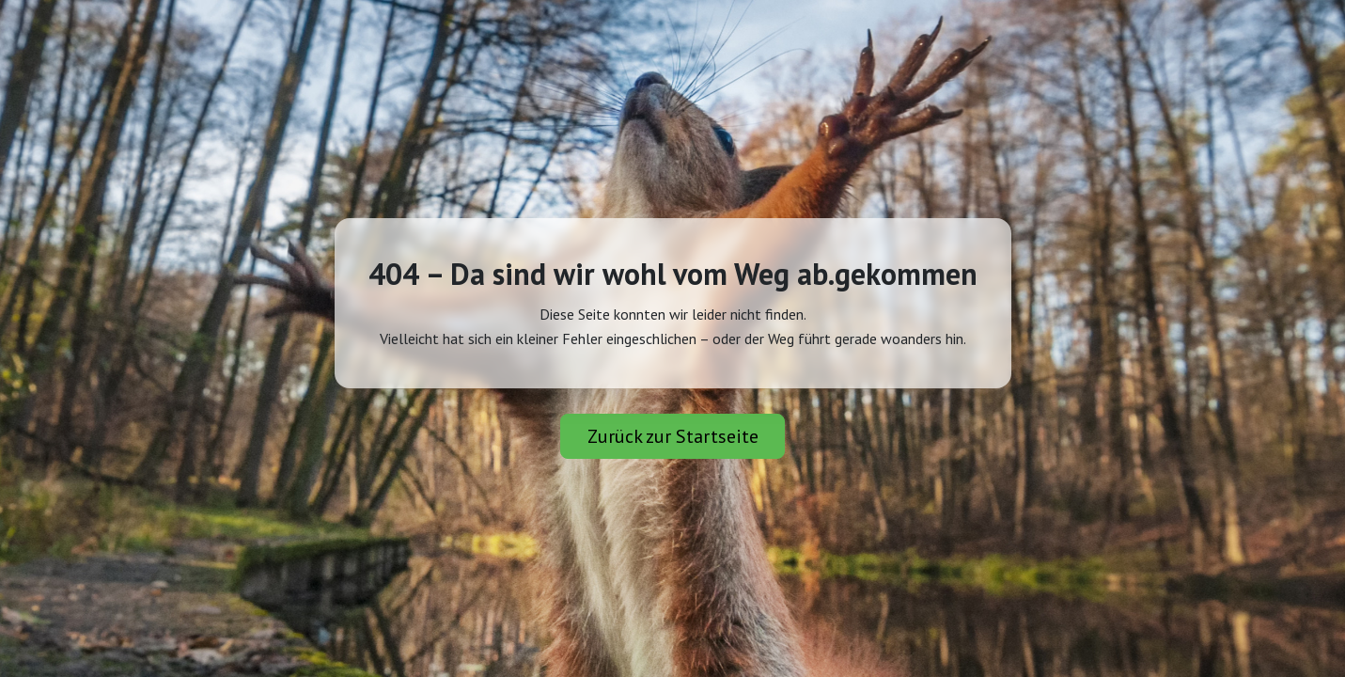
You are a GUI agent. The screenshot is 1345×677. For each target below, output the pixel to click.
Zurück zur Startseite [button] (673, 436)
